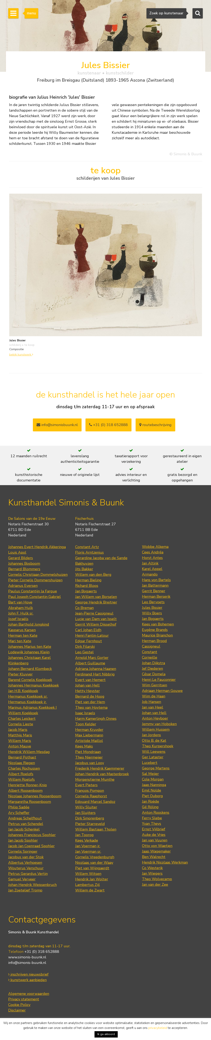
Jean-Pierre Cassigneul (94, 613)
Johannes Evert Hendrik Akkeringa (37, 546)
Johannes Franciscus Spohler (32, 834)
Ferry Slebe (152, 818)
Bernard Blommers (24, 569)
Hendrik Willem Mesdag (29, 751)
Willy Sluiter (86, 807)
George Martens (155, 768)
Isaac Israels (85, 713)
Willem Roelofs (21, 779)
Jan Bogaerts (86, 591)
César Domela (153, 674)
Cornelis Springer (22, 851)
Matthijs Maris (20, 735)
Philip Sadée (18, 807)
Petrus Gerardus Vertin (28, 873)
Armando (150, 574)
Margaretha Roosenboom (29, 801)
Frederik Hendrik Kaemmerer (99, 768)
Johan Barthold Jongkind (28, 624)
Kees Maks (84, 746)
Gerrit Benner (153, 591)
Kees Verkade (86, 840)
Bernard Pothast (22, 757)
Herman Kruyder (89, 729)
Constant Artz (87, 546)
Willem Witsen (88, 873)
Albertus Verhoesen (25, 862)
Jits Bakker (84, 569)
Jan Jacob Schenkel (24, 829)
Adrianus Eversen (23, 585)
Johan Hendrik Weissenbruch (32, 884)
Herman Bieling (88, 580)
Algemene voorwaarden (28, 993)
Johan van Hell (87, 685)
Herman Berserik (156, 596)
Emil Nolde (151, 790)
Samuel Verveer (22, 879)
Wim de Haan (153, 696)
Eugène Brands (155, 629)
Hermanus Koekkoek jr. (27, 701)
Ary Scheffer (18, 812)
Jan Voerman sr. (88, 851)
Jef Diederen (152, 668)
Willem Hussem (155, 729)
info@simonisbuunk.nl (57, 424)
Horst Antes (152, 557)
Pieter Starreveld (90, 823)
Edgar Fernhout (88, 641)
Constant (149, 651)
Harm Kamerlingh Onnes (95, 718)
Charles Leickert (22, 718)
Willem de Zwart (90, 890)
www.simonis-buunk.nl (27, 957)
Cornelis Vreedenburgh (94, 857)
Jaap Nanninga (154, 784)
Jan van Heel (152, 707)
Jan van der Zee (155, 884)
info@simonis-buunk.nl (27, 962)
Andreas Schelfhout (25, 818)
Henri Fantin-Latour (92, 635)
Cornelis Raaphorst (91, 796)
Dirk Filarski (85, 646)
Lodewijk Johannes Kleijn (29, 652)
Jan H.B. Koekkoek (23, 690)
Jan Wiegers (152, 873)
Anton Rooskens (155, 812)
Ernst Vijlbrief (153, 829)
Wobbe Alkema (155, 546)
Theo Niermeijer (89, 757)
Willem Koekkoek (23, 713)
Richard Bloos (86, 585)
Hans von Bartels (156, 579)
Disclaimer (17, 1010)
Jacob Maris (17, 729)
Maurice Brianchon (157, 635)
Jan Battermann (155, 585)
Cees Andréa (152, 552)
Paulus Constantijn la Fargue (32, 591)
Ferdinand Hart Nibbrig (95, 674)
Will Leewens (153, 751)
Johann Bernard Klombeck (30, 668)
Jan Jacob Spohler (23, 840)
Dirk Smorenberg (89, 818)
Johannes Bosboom (24, 563)
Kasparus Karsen (22, 629)
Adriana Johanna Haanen (95, 668)
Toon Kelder (85, 724)
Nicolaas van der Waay (94, 862)
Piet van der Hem (90, 701)
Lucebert (149, 762)
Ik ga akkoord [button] (106, 1034)
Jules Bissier (152, 607)
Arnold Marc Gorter (91, 657)
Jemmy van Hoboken (159, 723)
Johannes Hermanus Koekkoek (33, 685)
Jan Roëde (150, 801)
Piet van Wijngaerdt (92, 868)
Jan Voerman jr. (87, 845)
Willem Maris (19, 740)
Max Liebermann (89, 735)
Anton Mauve (19, 746)
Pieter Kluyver (20, 674)
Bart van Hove (20, 602)
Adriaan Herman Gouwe (162, 690)
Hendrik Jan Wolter (91, 879)
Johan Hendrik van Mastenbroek (102, 773)
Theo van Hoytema (91, 707)
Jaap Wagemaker (156, 851)
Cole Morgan (153, 779)
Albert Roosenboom (25, 790)
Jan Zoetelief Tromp (25, 890)
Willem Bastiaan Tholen (95, 829)
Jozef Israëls (18, 618)
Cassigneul (151, 646)
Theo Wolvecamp (157, 879)
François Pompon (89, 790)
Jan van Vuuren (154, 840)
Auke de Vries (153, 834)
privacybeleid (157, 1028)
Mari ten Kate (19, 641)
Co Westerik (152, 867)
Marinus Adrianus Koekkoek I (32, 707)
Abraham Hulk (20, 607)
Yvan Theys (151, 823)
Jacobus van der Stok (26, 857)
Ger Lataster (152, 757)
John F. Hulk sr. (20, 613)
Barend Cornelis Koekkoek (30, 679)
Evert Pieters (86, 785)
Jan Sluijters (85, 812)
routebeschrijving (155, 424)
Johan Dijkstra (153, 663)
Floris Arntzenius (89, 552)
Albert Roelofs (20, 773)
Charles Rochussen (24, 768)
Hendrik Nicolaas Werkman (165, 862)
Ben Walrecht (153, 856)
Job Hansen (151, 701)
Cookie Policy (19, 1004)
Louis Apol (17, 552)
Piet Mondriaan (88, 751)
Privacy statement (23, 999)
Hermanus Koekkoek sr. (27, 696)
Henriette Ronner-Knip (27, 785)
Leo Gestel (84, 652)
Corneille (149, 657)
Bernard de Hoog (89, 696)
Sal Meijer (150, 773)
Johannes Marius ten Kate (29, 646)
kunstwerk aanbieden (27, 979)
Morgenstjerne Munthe (94, 779)
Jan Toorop (84, 834)
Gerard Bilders (20, 557)
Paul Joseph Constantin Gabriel (34, 596)
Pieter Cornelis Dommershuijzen (35, 580)
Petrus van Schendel (25, 823)
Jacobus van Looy (89, 762)
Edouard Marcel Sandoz (95, 801)
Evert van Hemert (90, 679)
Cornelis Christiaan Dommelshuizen (38, 574)
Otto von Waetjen (157, 845)
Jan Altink (150, 563)
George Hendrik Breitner (96, 602)
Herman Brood (154, 640)
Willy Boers (152, 613)
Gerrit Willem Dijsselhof (95, 624)
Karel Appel (152, 568)
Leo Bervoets (153, 602)
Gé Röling (150, 807)
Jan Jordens (151, 735)
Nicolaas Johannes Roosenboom (34, 796)
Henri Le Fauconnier (159, 679)
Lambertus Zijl (87, 884)
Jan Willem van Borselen (96, 596)
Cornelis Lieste (20, 724)
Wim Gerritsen (154, 685)
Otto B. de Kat (154, 740)
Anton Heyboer (155, 718)
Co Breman (84, 607)
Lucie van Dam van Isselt (96, 618)
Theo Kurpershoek (157, 746)
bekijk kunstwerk (21, 354)
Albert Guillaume (90, 663)
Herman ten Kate (22, 635)
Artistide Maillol (89, 740)
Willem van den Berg (93, 574)
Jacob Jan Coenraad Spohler (31, 845)
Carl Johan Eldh (88, 629)
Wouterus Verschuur (26, 868)
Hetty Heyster (87, 690)
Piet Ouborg (152, 795)
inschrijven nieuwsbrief (28, 974)
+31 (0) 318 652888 (108, 424)
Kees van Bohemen (158, 624)
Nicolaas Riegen (21, 762)
